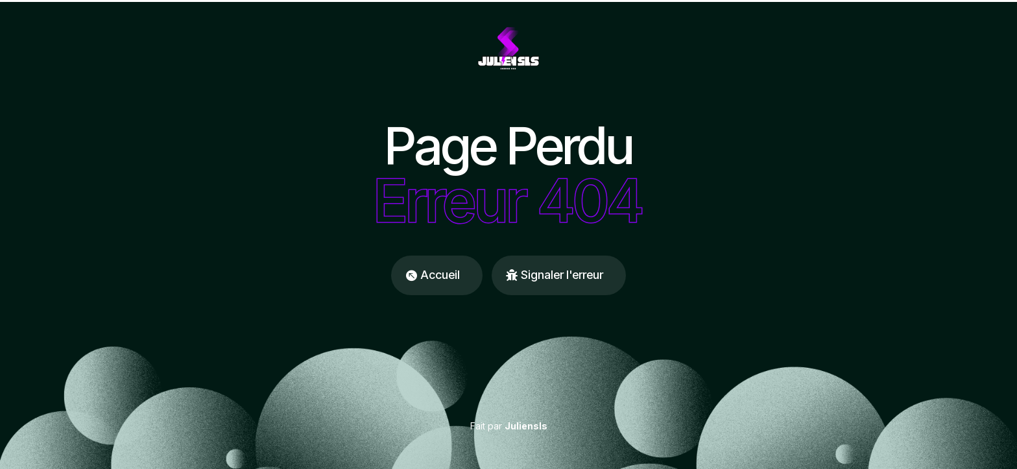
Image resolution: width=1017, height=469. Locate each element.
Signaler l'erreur (562, 275)
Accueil (440, 275)
